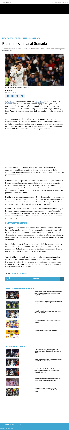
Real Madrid (39, 101)
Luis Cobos (8, 91)
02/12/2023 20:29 (10, 92)
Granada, (8, 104)
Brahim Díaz (10, 101)
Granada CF (15, 273)
